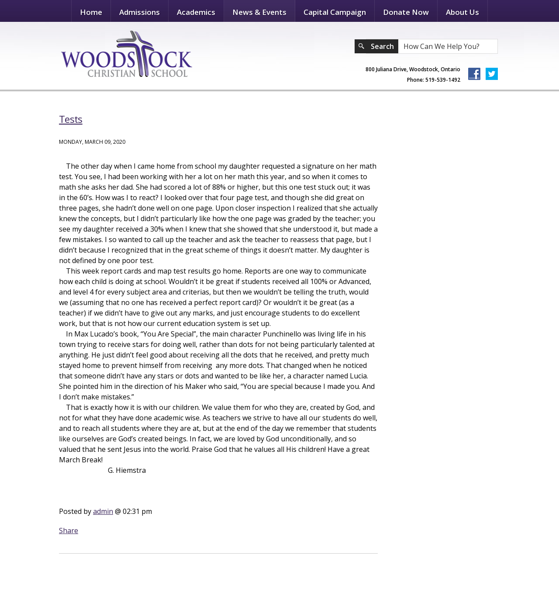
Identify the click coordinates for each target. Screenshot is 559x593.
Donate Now (406, 12)
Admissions (139, 12)
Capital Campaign (335, 12)
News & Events (259, 12)
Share (68, 530)
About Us (462, 12)
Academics (196, 12)
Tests (71, 118)
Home (91, 12)
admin (103, 511)
